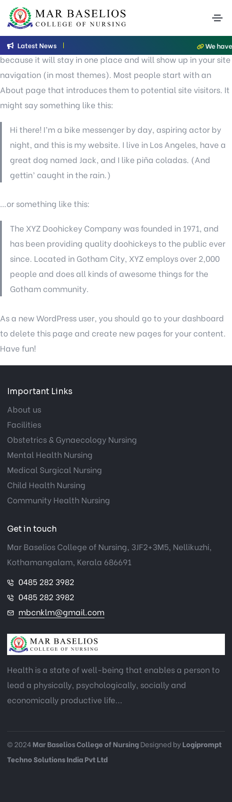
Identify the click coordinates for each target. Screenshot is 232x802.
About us (24, 409)
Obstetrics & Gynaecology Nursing (72, 439)
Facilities (24, 424)
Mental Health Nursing (50, 454)
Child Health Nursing (46, 485)
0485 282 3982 (46, 581)
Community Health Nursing (58, 500)
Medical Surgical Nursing (54, 469)
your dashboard (193, 318)
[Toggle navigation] (217, 18)
